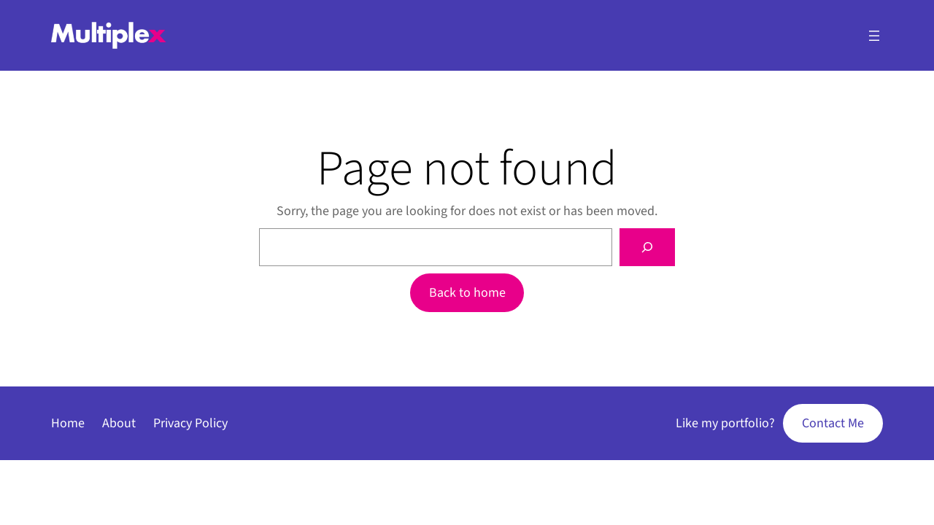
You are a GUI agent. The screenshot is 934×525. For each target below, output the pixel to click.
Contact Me (833, 423)
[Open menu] (874, 35)
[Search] (647, 247)
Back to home (467, 293)
